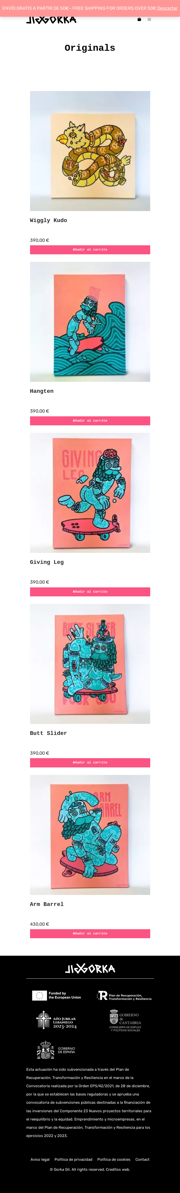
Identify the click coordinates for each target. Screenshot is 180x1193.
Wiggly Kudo (48, 220)
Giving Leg (47, 562)
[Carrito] (139, 19)
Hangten (42, 391)
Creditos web (117, 1169)
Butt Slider (48, 733)
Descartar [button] (167, 8)
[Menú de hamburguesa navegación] (149, 19)
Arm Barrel (47, 904)
